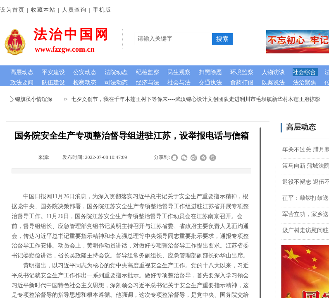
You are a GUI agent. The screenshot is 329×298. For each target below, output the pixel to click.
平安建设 (53, 72)
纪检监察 (147, 72)
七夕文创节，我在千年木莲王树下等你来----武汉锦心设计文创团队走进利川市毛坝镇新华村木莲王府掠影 (198, 99)
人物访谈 (273, 72)
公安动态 (84, 72)
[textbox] (173, 39)
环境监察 (241, 72)
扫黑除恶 (210, 72)
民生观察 (179, 72)
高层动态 (21, 72)
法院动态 (116, 72)
